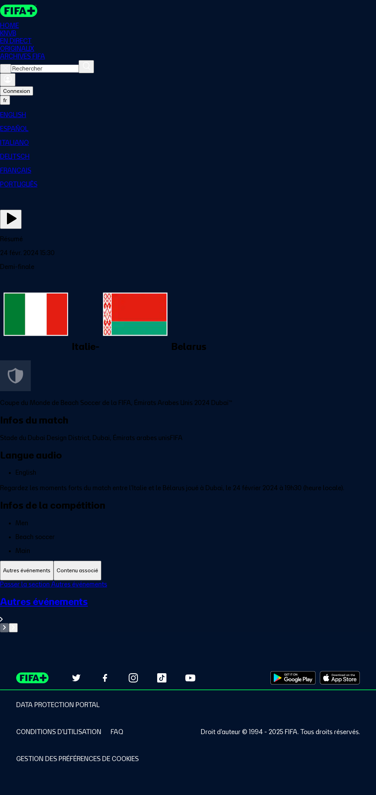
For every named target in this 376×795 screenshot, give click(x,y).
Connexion (16, 90)
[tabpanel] (188, 606)
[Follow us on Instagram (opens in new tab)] (133, 677)
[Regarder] (11, 219)
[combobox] (45, 68)
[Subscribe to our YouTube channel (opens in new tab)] (190, 677)
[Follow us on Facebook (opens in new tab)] (104, 677)
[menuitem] (188, 115)
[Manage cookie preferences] (77, 758)
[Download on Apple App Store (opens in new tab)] (340, 677)
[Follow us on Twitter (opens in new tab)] (76, 677)
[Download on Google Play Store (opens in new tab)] (293, 677)
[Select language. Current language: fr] (5, 100)
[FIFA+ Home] (18, 11)
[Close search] (5, 68)
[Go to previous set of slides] (4, 627)
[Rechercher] (86, 66)
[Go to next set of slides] (13, 627)
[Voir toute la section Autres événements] (188, 609)
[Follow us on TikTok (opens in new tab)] (161, 677)
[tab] (27, 570)
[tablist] (188, 570)
